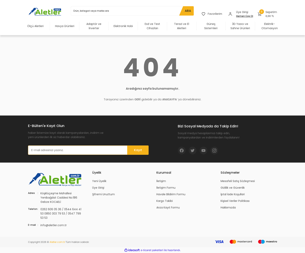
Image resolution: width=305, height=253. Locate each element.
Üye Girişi (98, 188)
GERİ (137, 99)
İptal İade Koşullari (233, 194)
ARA (187, 11)
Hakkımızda (228, 207)
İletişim (161, 181)
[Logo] (45, 11)
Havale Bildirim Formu (170, 194)
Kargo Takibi (164, 201)
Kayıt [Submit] (138, 150)
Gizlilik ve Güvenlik (233, 188)
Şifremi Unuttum (103, 194)
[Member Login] (230, 14)
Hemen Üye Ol (244, 16)
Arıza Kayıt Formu (168, 207)
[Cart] (267, 14)
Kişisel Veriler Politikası (235, 201)
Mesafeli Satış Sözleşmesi (238, 181)
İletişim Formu (165, 188)
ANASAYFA (169, 99)
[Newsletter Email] (88, 150)
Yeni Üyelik (99, 181)
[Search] (132, 11)
